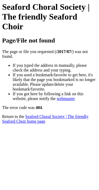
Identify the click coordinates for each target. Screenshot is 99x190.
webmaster (66, 98)
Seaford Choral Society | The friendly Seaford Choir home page (45, 119)
